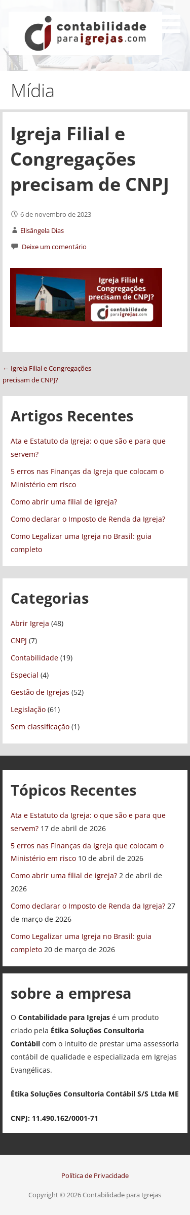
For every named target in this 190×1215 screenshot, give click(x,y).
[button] (174, 18)
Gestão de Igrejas (40, 692)
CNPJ (19, 640)
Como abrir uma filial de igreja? (64, 501)
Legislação (28, 709)
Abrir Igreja (30, 623)
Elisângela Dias (42, 230)
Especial (25, 675)
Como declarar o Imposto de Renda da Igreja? (88, 519)
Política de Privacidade (95, 1175)
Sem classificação (40, 726)
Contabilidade (34, 657)
